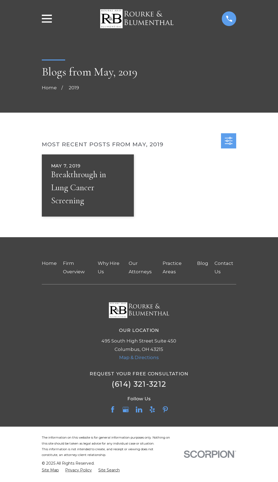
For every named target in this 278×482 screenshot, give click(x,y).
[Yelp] (152, 409)
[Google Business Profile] (125, 409)
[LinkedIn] (139, 409)
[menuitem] (50, 470)
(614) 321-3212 (139, 384)
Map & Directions (139, 357)
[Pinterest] (165, 409)
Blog (202, 263)
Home (49, 263)
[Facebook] (112, 409)
